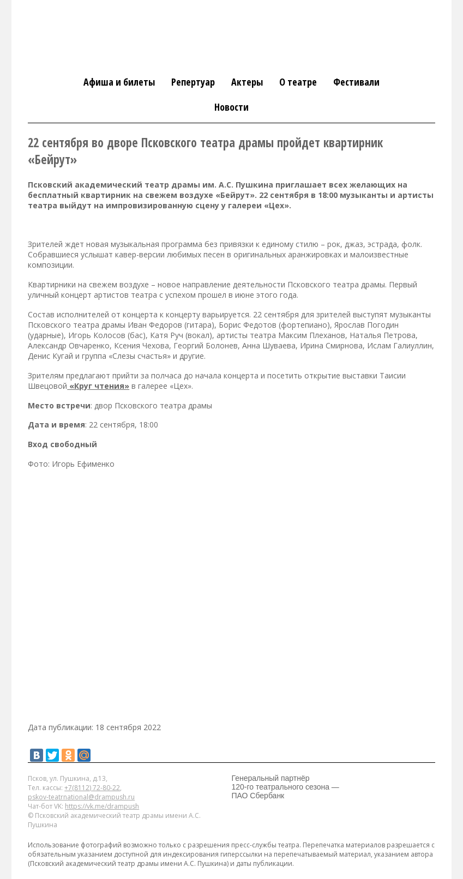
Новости (231, 106)
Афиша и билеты (119, 81)
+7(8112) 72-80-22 (92, 787)
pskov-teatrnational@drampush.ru (81, 797)
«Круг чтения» (98, 386)
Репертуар (193, 81)
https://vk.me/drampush (102, 806)
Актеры (247, 81)
